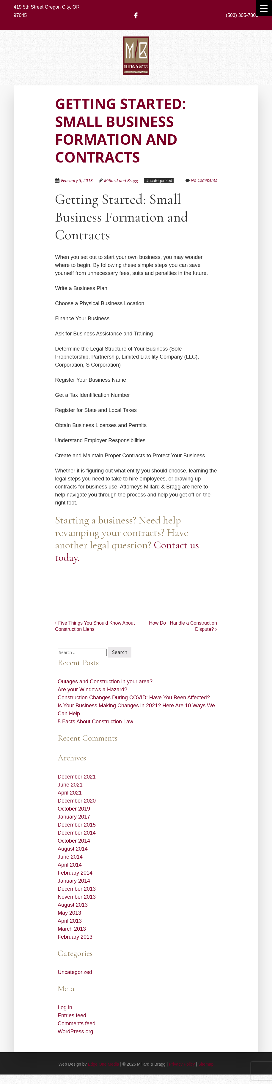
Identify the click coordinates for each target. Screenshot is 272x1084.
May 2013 (69, 913)
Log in (65, 1007)
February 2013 (75, 937)
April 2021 (70, 793)
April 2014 (70, 865)
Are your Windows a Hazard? (92, 690)
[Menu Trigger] (264, 8)
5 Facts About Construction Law (95, 722)
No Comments (204, 180)
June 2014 (70, 857)
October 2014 (74, 841)
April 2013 (70, 921)
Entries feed (72, 1015)
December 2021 (77, 777)
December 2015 (77, 825)
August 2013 (73, 905)
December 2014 (77, 833)
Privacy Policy (182, 1064)
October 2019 (74, 809)
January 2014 (74, 881)
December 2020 (77, 801)
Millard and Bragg (121, 180)
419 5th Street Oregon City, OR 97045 (47, 11)
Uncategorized (158, 180)
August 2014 (73, 849)
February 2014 (75, 873)
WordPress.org (75, 1031)
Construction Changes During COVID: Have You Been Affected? (134, 698)
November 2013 (77, 897)
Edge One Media (103, 1064)
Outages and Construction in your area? (105, 682)
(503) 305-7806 (242, 15)
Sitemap (205, 1064)
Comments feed (76, 1023)
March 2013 (72, 929)
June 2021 (70, 785)
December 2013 (77, 889)
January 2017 (74, 817)
